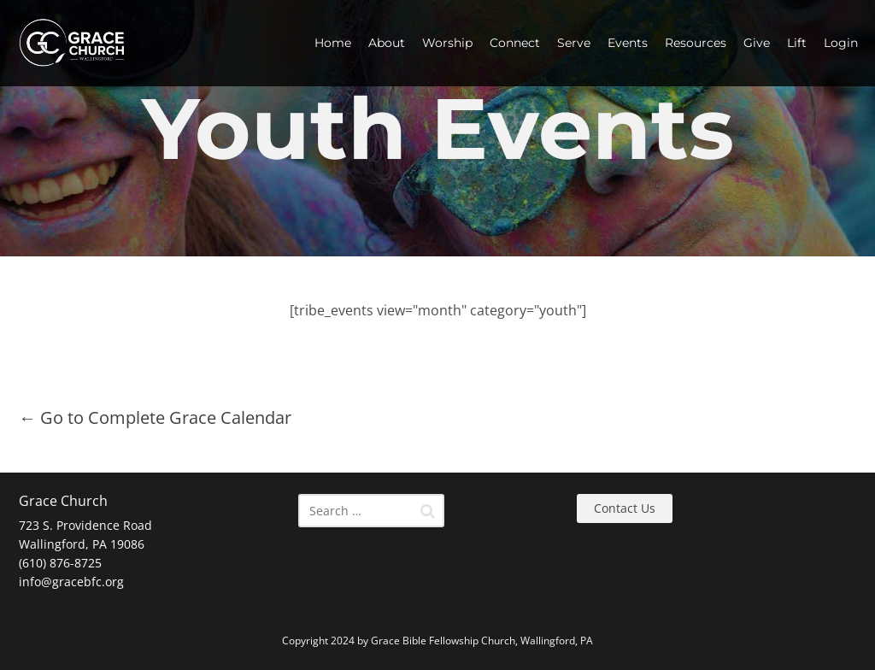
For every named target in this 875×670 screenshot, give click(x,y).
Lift (797, 42)
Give (756, 42)
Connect (515, 42)
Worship (447, 42)
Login (841, 42)
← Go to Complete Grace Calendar (155, 417)
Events (628, 42)
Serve (573, 42)
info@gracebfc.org (71, 581)
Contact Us (624, 508)
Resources (695, 42)
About (386, 42)
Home (332, 42)
